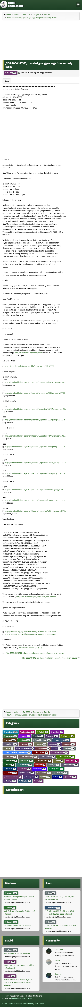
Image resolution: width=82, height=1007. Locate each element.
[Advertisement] (41, 40)
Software (60, 773)
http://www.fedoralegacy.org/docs (28, 353)
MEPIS (58, 760)
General (26, 744)
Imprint (4, 1004)
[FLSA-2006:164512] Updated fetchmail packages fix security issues (49, 658)
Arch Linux (10, 736)
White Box (25, 781)
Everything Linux (42, 740)
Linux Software (66, 757)
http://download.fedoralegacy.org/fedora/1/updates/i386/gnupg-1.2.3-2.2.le (35, 447)
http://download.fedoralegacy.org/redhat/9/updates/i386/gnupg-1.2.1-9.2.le (35, 420)
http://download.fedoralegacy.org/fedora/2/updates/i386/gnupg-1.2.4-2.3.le (35, 473)
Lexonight (59, 950)
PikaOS (40, 765)
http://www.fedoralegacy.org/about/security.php (36, 597)
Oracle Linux (24, 765)
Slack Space (26, 773)
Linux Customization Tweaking (17, 752)
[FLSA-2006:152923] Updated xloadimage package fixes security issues (34, 653)
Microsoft (11, 893)
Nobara (9, 765)
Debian (10, 740)
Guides (69, 744)
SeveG (57, 960)
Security (10, 773)
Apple (10, 962)
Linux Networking (28, 757)
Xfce (38, 781)
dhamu (58, 974)
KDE (57, 748)
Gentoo (40, 744)
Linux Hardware (59, 752)
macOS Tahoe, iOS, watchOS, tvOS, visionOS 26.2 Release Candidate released (18, 983)
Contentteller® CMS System (21, 999)
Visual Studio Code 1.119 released (18, 925)
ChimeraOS (67, 736)
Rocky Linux (56, 769)
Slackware (44, 773)
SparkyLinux (31, 777)
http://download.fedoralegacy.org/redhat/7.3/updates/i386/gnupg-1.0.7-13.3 (35, 393)
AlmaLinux (11, 732)
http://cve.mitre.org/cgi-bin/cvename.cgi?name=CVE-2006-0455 (30, 634)
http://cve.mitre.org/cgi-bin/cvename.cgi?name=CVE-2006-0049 (30, 632)
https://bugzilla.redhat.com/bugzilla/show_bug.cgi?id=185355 (29, 366)
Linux (69, 748)
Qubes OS (10, 769)
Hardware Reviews (25, 748)
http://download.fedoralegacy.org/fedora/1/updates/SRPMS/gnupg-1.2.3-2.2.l (35, 436)
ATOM (42, 1004)
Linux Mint (10, 757)
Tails (57, 777)
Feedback (10, 744)
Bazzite (25, 736)
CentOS (52, 736)
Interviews (43, 748)
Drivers (24, 740)
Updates (10, 781)
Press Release (70, 765)
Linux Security (47, 757)
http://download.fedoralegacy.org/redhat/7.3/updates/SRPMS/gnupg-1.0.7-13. (36, 382)
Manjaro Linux (43, 760)
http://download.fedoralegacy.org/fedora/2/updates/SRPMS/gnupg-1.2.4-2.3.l (36, 463)
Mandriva (26, 760)
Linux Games (41, 752)
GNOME (54, 744)
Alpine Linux (27, 732)
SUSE (45, 777)
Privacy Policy (28, 1004)
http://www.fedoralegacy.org (30, 648)
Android (42, 732)
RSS (36, 1004)
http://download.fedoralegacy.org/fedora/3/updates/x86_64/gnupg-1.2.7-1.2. (35, 511)
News (7, 81)
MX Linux (71, 760)
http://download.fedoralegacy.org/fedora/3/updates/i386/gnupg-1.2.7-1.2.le (35, 500)
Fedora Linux (61, 740)
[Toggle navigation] (78, 4)
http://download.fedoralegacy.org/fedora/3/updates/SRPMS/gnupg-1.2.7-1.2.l (35, 489)
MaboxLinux (10, 760)
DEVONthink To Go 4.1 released (17, 953)
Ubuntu (70, 777)
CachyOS (38, 736)
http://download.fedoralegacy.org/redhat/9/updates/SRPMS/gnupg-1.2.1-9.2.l (35, 409)
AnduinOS (57, 732)
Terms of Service (15, 1004)
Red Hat (10, 73)
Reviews (39, 769)
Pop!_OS (53, 765)
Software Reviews (12, 777)
